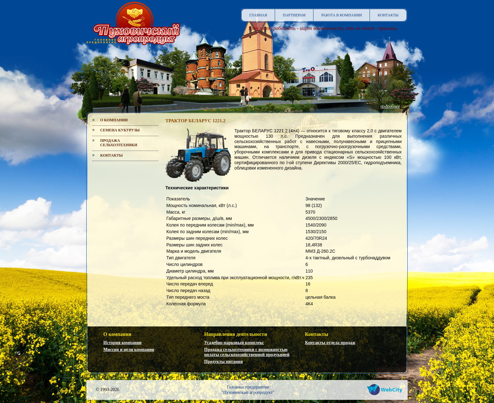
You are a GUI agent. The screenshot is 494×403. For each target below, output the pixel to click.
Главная (258, 15)
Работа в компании (341, 15)
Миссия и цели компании (128, 349)
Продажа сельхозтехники (118, 142)
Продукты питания (223, 361)
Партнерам (294, 15)
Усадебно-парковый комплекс (234, 342)
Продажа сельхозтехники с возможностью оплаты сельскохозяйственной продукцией (247, 352)
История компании (122, 342)
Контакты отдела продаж (330, 342)
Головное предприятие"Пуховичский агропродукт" (248, 390)
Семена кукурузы (120, 130)
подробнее (390, 106)
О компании (114, 120)
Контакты (388, 15)
